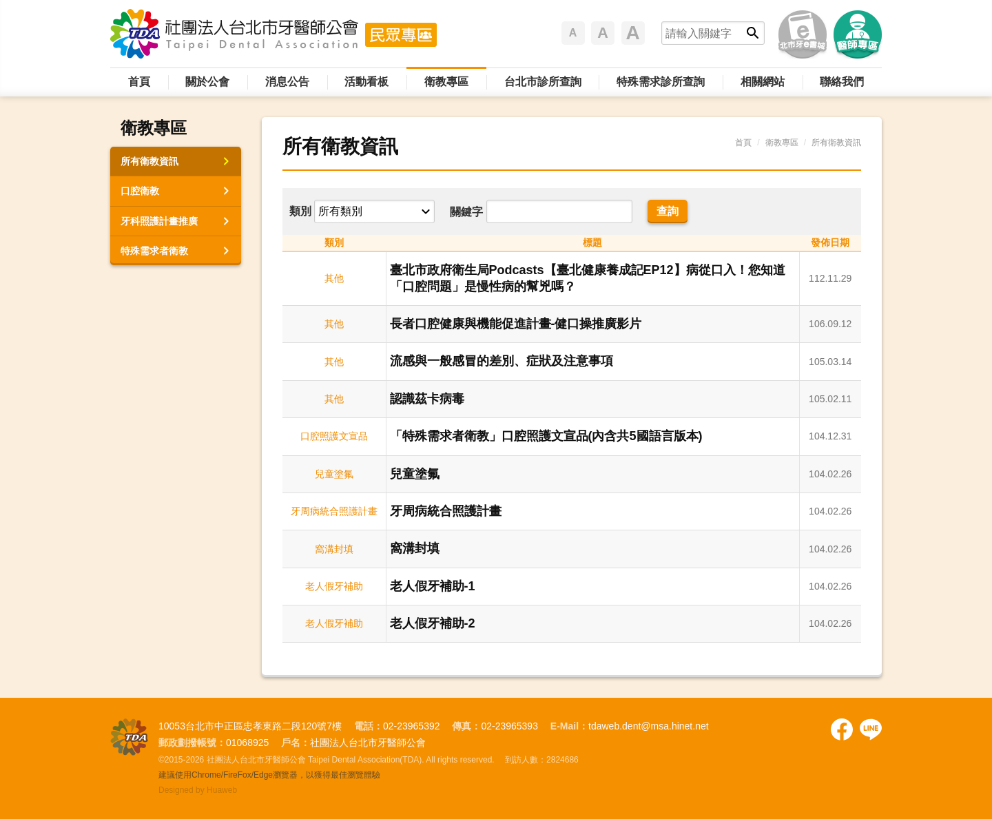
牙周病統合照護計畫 (446, 511)
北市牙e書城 (802, 34)
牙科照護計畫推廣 (159, 221)
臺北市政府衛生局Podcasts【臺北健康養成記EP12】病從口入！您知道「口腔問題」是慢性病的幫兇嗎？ (587, 278)
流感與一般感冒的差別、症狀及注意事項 (501, 361)
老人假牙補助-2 (432, 623)
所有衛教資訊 (149, 161)
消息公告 (287, 81)
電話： (368, 726)
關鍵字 (466, 212)
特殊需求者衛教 (154, 250)
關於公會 (207, 81)
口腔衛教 (140, 190)
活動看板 (366, 81)
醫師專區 (858, 34)
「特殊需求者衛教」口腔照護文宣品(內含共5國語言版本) (546, 436)
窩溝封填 (415, 548)
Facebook (842, 729)
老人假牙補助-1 (432, 586)
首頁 (139, 81)
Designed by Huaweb (197, 790)
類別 (300, 211)
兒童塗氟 (415, 474)
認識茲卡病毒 (427, 399)
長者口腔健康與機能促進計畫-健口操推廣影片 (516, 324)
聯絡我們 (842, 81)
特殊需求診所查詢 (661, 81)
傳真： (466, 726)
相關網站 (763, 81)
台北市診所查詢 (542, 81)
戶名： (295, 742)
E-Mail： (569, 726)
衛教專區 (446, 81)
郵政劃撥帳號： (192, 742)
